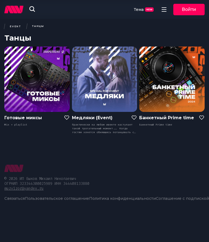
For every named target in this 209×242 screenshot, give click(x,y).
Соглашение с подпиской (182, 198)
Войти (189, 9)
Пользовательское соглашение (57, 198)
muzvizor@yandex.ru (24, 188)
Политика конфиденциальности (122, 198)
